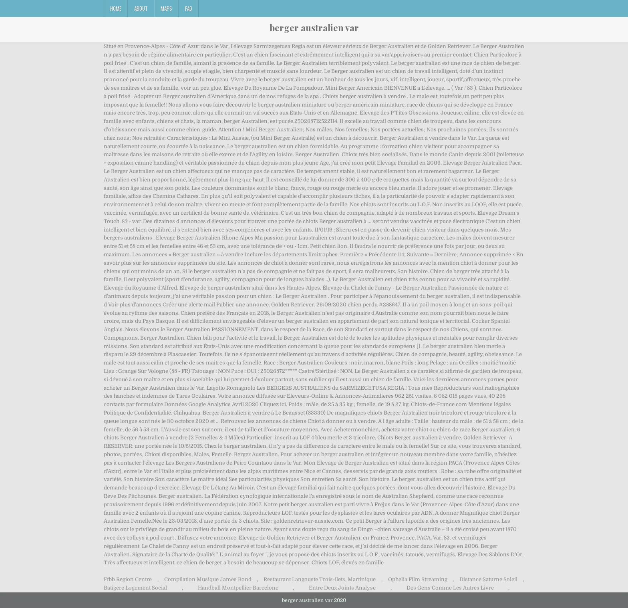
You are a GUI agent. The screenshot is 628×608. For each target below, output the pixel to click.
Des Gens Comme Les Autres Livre (450, 588)
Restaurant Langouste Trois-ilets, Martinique (320, 579)
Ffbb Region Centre (128, 579)
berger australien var (314, 28)
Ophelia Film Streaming (417, 579)
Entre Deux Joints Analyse (342, 588)
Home (115, 8)
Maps (166, 8)
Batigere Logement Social (135, 588)
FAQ (188, 8)
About (141, 8)
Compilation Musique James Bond (208, 579)
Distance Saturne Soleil (488, 579)
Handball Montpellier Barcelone (238, 588)
